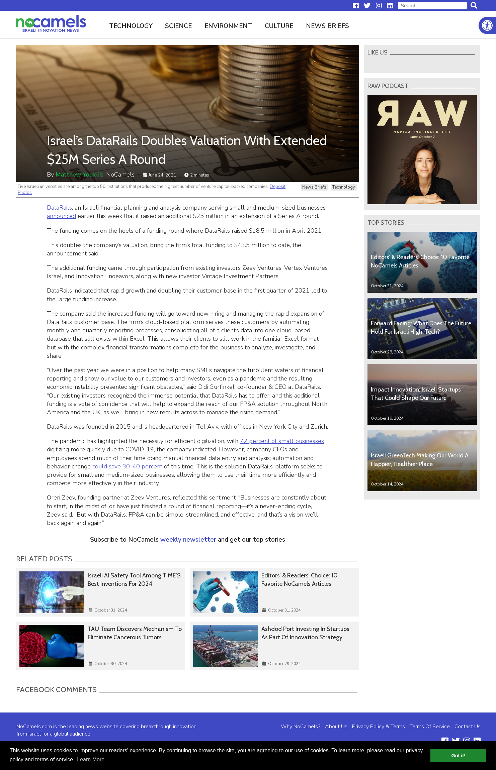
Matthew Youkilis (79, 175)
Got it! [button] (458, 755)
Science (178, 26)
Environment (228, 26)
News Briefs (327, 26)
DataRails (59, 208)
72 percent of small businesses (282, 441)
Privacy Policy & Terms (378, 726)
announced (61, 216)
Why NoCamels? (300, 726)
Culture (279, 26)
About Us (336, 726)
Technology (131, 26)
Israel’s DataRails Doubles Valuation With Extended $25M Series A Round (187, 149)
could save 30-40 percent (127, 466)
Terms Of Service (430, 726)
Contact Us (467, 726)
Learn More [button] (90, 759)
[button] (487, 25)
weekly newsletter (188, 539)
